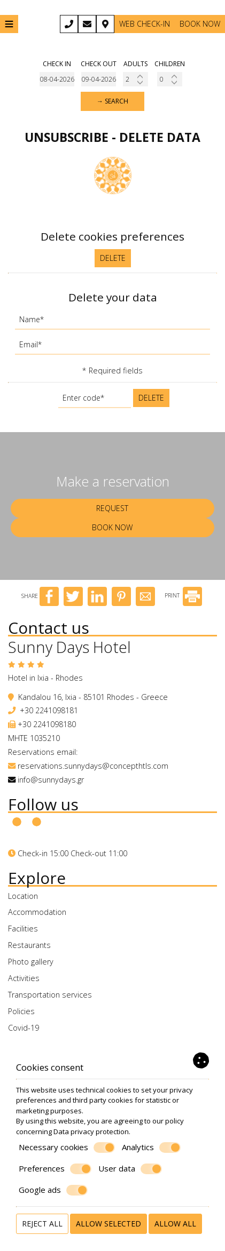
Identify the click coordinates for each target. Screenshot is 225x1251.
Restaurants (29, 945)
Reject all (42, 1223)
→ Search (112, 101)
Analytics (151, 1147)
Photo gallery (30, 962)
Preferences (55, 1169)
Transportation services (50, 995)
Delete (113, 258)
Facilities (23, 928)
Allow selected (108, 1223)
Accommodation (37, 912)
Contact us (48, 628)
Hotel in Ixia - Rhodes (45, 678)
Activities (24, 978)
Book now (200, 24)
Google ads (53, 1190)
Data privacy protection (91, 1131)
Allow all (175, 1223)
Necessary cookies (67, 1147)
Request (112, 508)
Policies (21, 1011)
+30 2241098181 (49, 710)
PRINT (183, 595)
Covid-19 (23, 1028)
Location (23, 896)
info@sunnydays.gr (51, 780)
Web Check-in (144, 24)
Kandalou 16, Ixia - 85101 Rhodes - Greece (93, 697)
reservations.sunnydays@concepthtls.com (93, 766)
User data (130, 1169)
